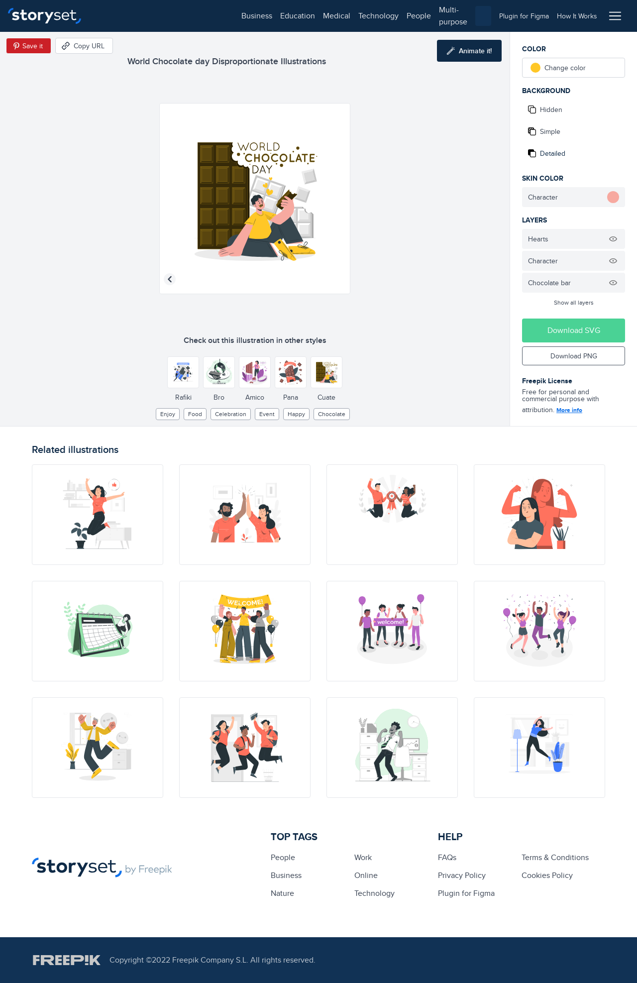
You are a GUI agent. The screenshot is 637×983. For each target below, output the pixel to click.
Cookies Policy (547, 875)
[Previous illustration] (170, 279)
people (274, 15)
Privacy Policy (462, 875)
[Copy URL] (84, 46)
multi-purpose (319, 15)
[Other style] (183, 372)
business (112, 15)
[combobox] (421, 16)
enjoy (167, 414)
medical (192, 15)
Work (363, 857)
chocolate (331, 414)
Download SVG (573, 330)
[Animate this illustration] (469, 51)
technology (234, 15)
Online (366, 875)
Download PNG (573, 356)
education (153, 15)
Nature (282, 893)
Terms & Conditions (555, 857)
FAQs (447, 857)
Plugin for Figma (466, 893)
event (267, 414)
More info (569, 410)
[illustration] (97, 514)
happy (296, 414)
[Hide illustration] (613, 239)
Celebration (230, 414)
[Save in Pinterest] (28, 46)
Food (195, 414)
